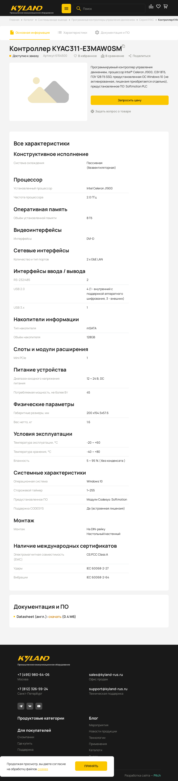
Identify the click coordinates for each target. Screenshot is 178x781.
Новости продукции (103, 731)
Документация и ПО (115, 32)
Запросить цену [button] (130, 100)
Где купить (25, 743)
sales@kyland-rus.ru (106, 674)
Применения (98, 744)
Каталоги (95, 750)
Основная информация (33, 32)
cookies (43, 769)
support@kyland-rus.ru (108, 689)
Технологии (97, 738)
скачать (54, 616)
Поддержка (26, 750)
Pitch (157, 775)
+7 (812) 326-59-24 (33, 689)
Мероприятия (98, 725)
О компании (26, 737)
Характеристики (75, 32)
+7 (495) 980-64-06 (34, 674)
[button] (66, 8)
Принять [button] (91, 766)
